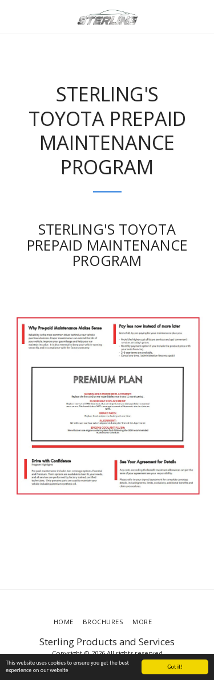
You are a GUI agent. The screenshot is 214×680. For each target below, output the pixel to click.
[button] (12, 16)
